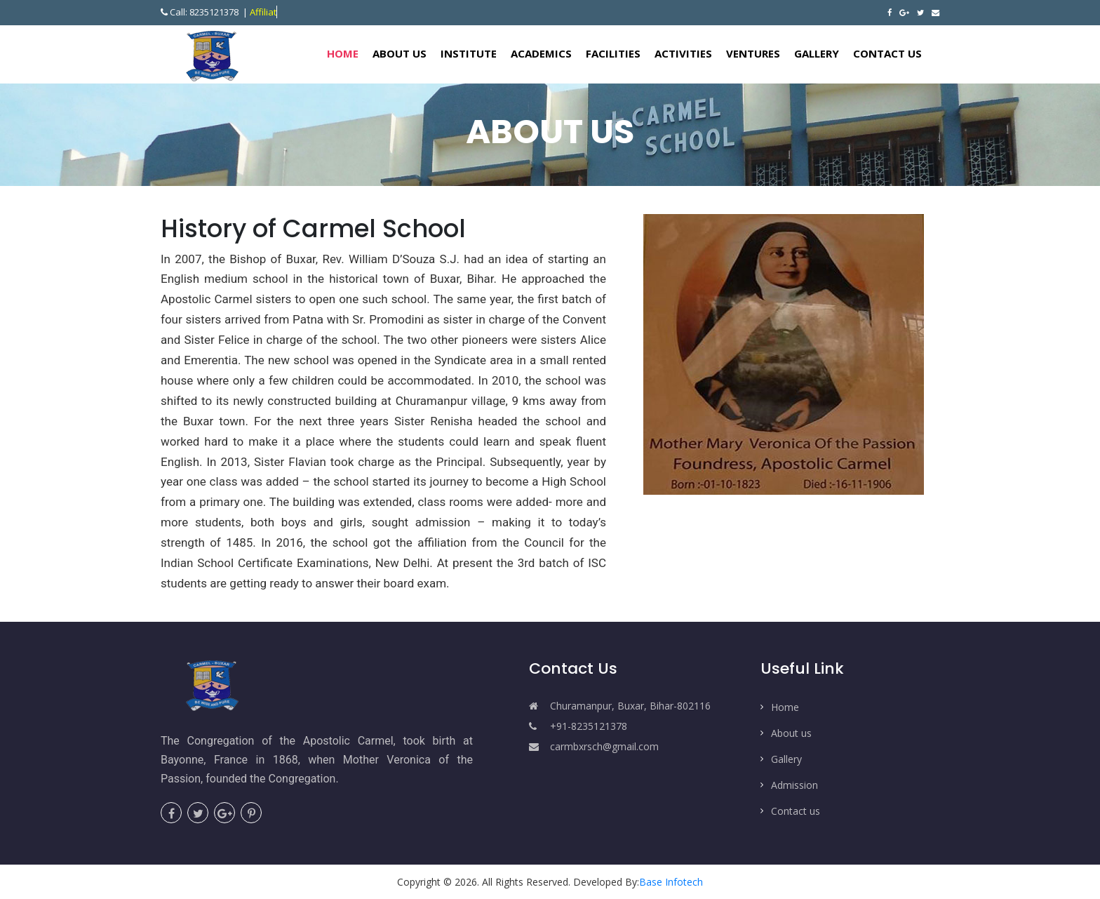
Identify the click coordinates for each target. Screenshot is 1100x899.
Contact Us (887, 53)
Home (346, 52)
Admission (794, 785)
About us (791, 733)
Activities (683, 53)
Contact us (795, 811)
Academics (541, 53)
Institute (469, 53)
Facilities (613, 53)
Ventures (753, 53)
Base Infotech (671, 881)
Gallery (816, 53)
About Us (400, 53)
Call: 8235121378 (201, 12)
